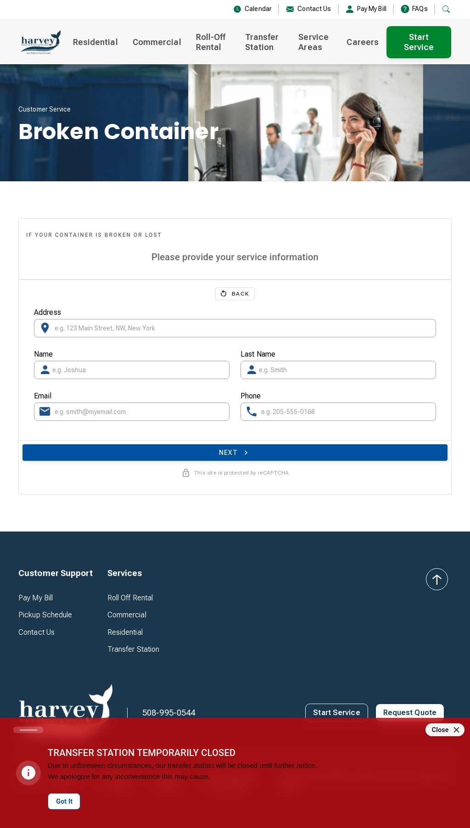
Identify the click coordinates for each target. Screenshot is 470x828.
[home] (40, 42)
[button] (55, 573)
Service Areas (313, 42)
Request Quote (409, 712)
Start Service (419, 42)
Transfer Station (262, 42)
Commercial (157, 42)
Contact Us (36, 632)
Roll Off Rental (130, 597)
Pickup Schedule (45, 614)
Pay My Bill (35, 597)
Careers (363, 42)
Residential (95, 42)
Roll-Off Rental (211, 42)
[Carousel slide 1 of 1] (28, 730)
